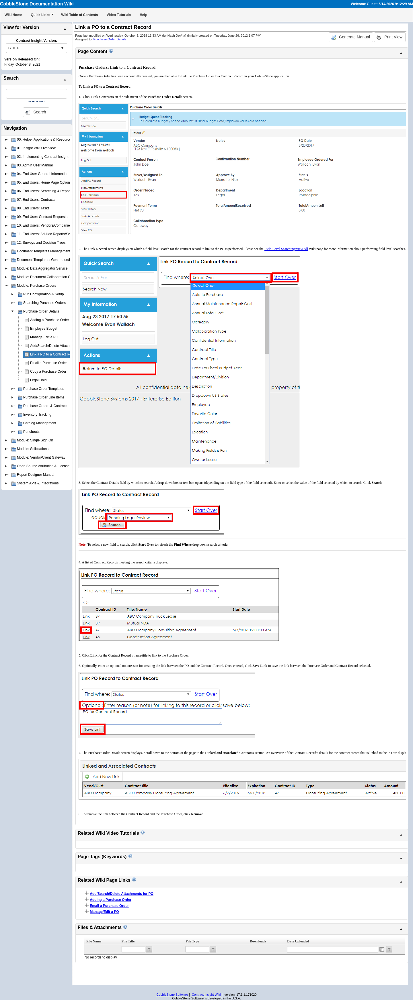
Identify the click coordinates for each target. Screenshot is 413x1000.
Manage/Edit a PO (44, 337)
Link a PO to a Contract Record (54, 354)
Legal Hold (38, 380)
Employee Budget (43, 329)
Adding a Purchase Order (49, 320)
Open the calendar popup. (382, 949)
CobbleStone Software (172, 994)
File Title (128, 941)
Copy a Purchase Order (48, 372)
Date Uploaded (298, 941)
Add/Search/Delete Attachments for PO (60, 346)
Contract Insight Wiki (206, 994)
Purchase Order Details (109, 39)
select (62, 48)
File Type (192, 941)
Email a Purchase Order (48, 363)
